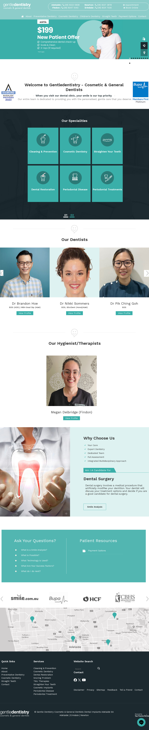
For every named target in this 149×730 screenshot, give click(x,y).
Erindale (74, 715)
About (29, 16)
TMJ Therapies (41, 681)
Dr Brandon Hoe (25, 303)
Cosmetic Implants (43, 687)
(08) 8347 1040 (70, 7)
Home (4, 668)
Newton (85, 715)
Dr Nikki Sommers (74, 303)
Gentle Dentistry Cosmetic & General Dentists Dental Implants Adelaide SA (75, 712)
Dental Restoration (43, 189)
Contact (142, 16)
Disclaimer (79, 690)
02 (72, 215)
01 (65, 215)
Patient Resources (98, 540)
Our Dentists (74, 239)
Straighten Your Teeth (107, 151)
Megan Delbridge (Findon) (71, 412)
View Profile (25, 313)
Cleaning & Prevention (43, 151)
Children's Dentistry (90, 16)
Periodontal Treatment (45, 694)
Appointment (132, 5)
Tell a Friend (126, 690)
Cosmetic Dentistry (68, 16)
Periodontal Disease (75, 189)
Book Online (132, 7)
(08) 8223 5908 (72, 5)
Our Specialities (74, 121)
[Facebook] (75, 680)
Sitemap (101, 690)
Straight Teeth (109, 16)
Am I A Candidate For (98, 470)
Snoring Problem (42, 678)
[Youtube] (84, 680)
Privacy (90, 690)
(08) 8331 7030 (104, 7)
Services (39, 661)
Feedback (112, 690)
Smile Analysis (94, 507)
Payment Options (127, 16)
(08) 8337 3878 (104, 5)
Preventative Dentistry (45, 16)
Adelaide (64, 715)
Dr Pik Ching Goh (124, 303)
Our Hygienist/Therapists (75, 343)
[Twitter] (79, 680)
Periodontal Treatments (107, 189)
